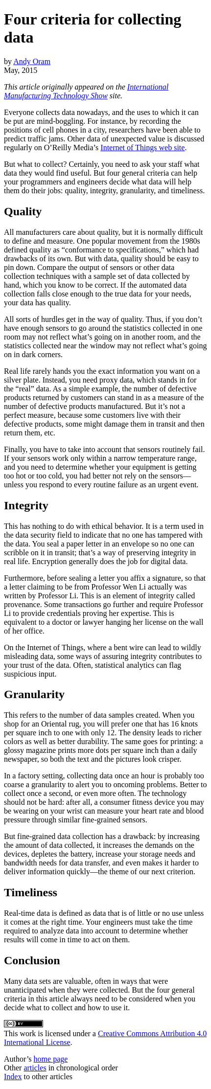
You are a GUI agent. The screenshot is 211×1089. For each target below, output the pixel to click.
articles (34, 1068)
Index (13, 1076)
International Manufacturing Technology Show (86, 91)
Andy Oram (31, 61)
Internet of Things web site (142, 147)
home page (51, 1059)
